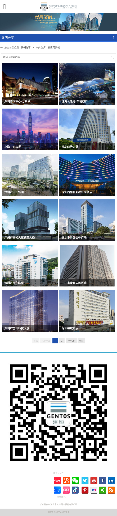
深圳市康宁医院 (14, 283)
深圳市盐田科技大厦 (16, 328)
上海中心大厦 (12, 147)
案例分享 (26, 47)
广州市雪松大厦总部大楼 (19, 237)
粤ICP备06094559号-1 (58, 512)
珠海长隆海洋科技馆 (74, 101)
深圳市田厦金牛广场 (74, 237)
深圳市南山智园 (14, 192)
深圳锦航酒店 (70, 328)
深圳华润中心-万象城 (17, 101)
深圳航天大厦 (70, 147)
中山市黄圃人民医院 (74, 283)
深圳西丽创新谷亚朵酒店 (77, 192)
